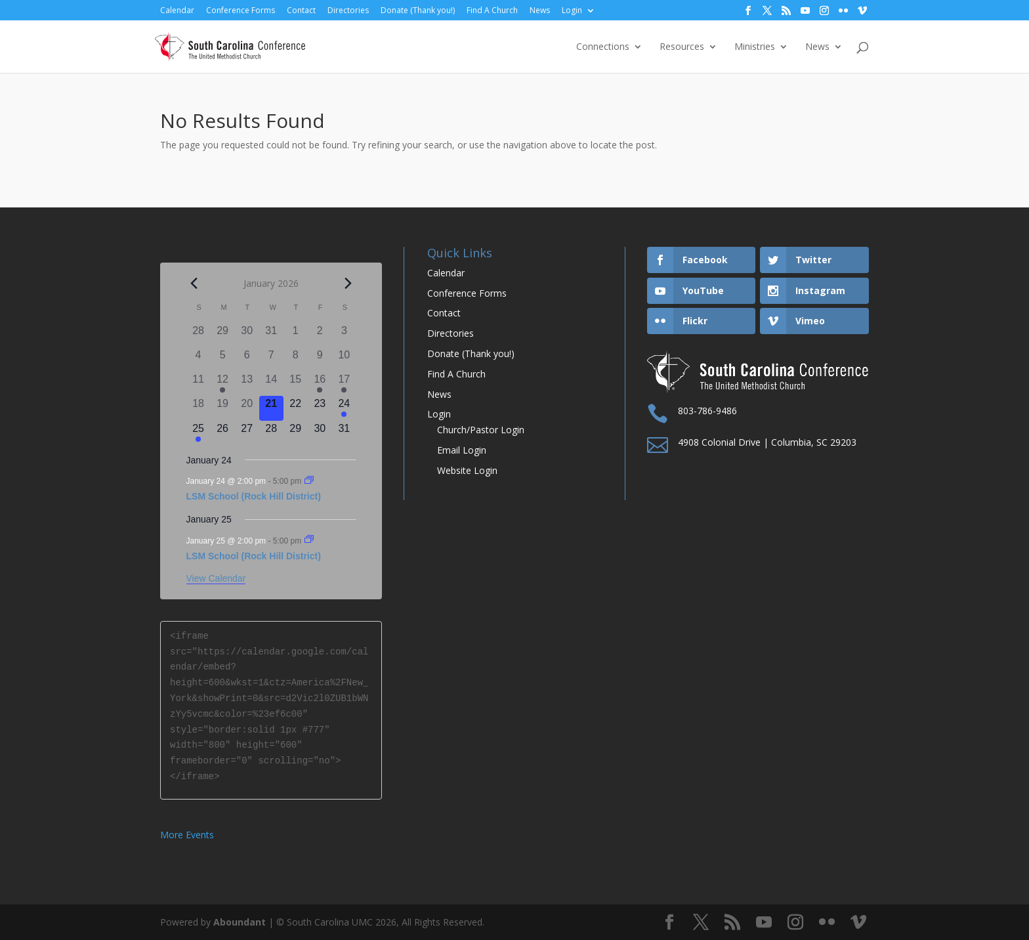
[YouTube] (805, 11)
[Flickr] (843, 11)
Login (572, 10)
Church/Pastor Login (480, 429)
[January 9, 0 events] (320, 359)
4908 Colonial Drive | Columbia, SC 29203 (767, 442)
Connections (602, 47)
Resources (682, 47)
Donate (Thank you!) (418, 10)
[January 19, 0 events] (223, 408)
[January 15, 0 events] (296, 384)
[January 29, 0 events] (296, 433)
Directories (348, 10)
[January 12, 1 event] (223, 384)
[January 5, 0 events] (223, 359)
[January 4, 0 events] (198, 359)
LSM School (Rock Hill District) (253, 496)
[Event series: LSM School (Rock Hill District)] (309, 481)
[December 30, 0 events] (247, 335)
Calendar (177, 10)
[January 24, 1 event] (344, 408)
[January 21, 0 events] (271, 408)
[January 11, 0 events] (198, 384)
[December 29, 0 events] (223, 335)
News (540, 10)
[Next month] (348, 283)
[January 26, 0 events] (223, 433)
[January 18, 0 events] (198, 408)
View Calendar (216, 578)
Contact (301, 10)
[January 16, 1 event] (320, 384)
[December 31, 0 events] (271, 335)
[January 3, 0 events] (344, 335)
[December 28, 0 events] (198, 335)
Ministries (754, 47)
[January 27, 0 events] (247, 433)
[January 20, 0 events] (247, 408)
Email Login (461, 450)
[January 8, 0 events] (296, 359)
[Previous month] (194, 283)
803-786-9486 (707, 410)
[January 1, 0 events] (296, 335)
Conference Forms (240, 10)
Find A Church (492, 10)
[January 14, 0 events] (271, 384)
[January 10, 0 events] (344, 359)
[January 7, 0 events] (271, 359)
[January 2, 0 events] (320, 335)
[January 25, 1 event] (198, 433)
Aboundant (239, 922)
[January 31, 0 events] (344, 433)
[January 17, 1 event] (344, 384)
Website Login (467, 470)
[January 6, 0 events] (247, 359)
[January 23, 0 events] (320, 408)
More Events (187, 834)
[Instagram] (824, 11)
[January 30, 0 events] (320, 433)
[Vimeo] (862, 11)
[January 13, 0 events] (247, 384)
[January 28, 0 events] (271, 433)
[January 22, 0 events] (296, 408)
